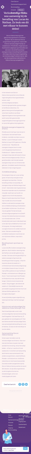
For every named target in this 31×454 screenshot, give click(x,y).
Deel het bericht (10, 384)
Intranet (10, 422)
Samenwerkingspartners (11, 420)
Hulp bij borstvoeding (11, 429)
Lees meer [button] (11, 450)
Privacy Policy (23, 446)
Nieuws (10, 425)
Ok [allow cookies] (25, 448)
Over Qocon (10, 416)
